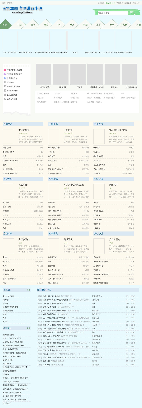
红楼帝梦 (6, 374)
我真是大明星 (98, 156)
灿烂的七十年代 (54, 270)
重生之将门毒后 (8, 296)
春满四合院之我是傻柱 (123, 53)
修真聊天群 (52, 257)
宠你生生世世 (8, 360)
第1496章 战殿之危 (60, 339)
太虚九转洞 (47, 339)
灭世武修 (22, 184)
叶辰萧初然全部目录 (100, 283)
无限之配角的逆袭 (54, 220)
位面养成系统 (98, 211)
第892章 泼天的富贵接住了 (74, 325)
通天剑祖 (46, 361)
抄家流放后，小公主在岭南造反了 (15, 389)
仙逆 (4, 314)
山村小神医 (75, 98)
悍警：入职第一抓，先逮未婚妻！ (15, 400)
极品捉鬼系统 (45, 87)
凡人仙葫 (46, 365)
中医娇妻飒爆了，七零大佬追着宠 (15, 385)
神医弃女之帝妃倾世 (14, 70)
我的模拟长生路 (43, 94)
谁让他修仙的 (109, 94)
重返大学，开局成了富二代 (53, 325)
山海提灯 (57, 94)
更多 (29, 290)
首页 (4, 25)
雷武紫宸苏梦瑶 (8, 335)
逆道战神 (10, 82)
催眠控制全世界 (91, 53)
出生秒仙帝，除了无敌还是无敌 (54, 357)
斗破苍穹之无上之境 (10, 161)
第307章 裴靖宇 (73, 311)
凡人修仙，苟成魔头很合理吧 (54, 321)
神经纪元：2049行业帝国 (12, 356)
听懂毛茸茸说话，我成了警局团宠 (55, 300)
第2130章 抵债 (63, 314)
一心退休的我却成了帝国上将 (54, 347)
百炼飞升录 (7, 148)
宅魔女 (5, 257)
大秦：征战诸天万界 (10, 349)
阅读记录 (136, 3)
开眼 (4, 283)
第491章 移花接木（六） (67, 307)
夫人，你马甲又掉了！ (107, 53)
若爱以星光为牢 (8, 270)
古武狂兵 (96, 152)
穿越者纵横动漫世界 (10, 173)
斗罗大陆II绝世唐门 (10, 53)
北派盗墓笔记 (8, 311)
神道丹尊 (96, 224)
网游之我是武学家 (54, 211)
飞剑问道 (68, 130)
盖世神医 (74, 102)
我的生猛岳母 (53, 283)
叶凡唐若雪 (41, 102)
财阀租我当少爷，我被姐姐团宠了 (15, 353)
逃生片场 (6, 262)
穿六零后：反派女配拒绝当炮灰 (54, 311)
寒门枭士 (6, 202)
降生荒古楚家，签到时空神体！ (14, 346)
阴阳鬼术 (114, 87)
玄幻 (19, 25)
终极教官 (96, 148)
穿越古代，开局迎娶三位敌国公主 (15, 378)
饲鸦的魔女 (7, 364)
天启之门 (6, 220)
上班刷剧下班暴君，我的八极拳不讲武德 (58, 329)
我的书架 (119, 3)
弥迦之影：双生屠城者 (51, 296)
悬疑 (98, 25)
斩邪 (49, 165)
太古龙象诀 (24, 130)
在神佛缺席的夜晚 (9, 371)
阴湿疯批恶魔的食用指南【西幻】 (15, 367)
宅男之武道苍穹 (54, 228)
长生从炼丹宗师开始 (94, 94)
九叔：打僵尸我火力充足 (12, 338)
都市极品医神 (8, 169)
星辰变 (5, 321)
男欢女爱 (51, 266)
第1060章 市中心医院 (69, 336)
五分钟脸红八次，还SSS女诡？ (54, 318)
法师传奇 (51, 202)
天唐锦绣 (96, 279)
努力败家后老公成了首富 (12, 396)
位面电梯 (96, 215)
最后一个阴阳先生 (9, 279)
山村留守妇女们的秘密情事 (53, 303)
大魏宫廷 (6, 211)
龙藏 (4, 156)
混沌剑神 (96, 207)
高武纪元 (6, 300)
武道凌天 (96, 257)
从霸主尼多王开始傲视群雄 (13, 342)
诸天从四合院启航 (49, 314)
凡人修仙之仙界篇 (54, 173)
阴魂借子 (6, 274)
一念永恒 (51, 152)
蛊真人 (75, 53)
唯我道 (45, 354)
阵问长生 (74, 94)
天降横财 (96, 173)
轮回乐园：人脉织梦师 (51, 336)
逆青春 (79, 87)
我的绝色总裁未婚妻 (55, 274)
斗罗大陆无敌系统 (54, 215)
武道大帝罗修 (12, 99)
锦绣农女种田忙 (13, 91)
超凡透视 (68, 239)
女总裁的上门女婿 (118, 130)
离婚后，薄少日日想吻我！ (13, 392)
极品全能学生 (12, 95)
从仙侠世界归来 (99, 169)
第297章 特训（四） (63, 350)
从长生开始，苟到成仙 (11, 382)
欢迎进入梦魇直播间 (100, 262)
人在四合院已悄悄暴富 (41, 53)
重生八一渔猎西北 (94, 98)
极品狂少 (96, 161)
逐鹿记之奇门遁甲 (49, 307)
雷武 (4, 165)
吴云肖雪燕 (114, 239)
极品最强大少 (12, 78)
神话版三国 (7, 224)
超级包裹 (51, 207)
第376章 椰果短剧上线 (76, 332)
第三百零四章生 (67, 296)
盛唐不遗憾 (7, 207)
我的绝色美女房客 (13, 87)
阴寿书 (5, 303)
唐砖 (4, 228)
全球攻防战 (24, 239)
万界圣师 (96, 228)
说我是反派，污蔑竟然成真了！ (54, 343)
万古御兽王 (7, 403)
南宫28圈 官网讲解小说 (22, 10)
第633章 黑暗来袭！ (58, 361)
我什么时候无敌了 (25, 53)
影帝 (49, 262)
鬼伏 (4, 266)
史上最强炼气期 (99, 165)
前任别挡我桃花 (131, 87)
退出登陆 (128, 3)
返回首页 (101, 3)
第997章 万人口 (57, 365)
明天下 (5, 215)
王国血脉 (96, 270)
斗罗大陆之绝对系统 (74, 184)
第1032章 (68, 303)
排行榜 (124, 25)
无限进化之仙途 (49, 350)
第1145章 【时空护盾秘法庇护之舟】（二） (66, 354)
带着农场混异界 (8, 152)
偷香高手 (51, 156)
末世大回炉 (63, 87)
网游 (72, 25)
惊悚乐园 (51, 224)
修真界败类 (58, 98)
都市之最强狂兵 (110, 98)
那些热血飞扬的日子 (14, 74)
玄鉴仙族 (40, 98)
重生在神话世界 (54, 148)
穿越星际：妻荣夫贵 (100, 274)
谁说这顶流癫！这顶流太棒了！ (54, 332)
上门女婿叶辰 (98, 266)
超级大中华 (52, 161)
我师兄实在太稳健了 (55, 169)
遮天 (122, 94)
